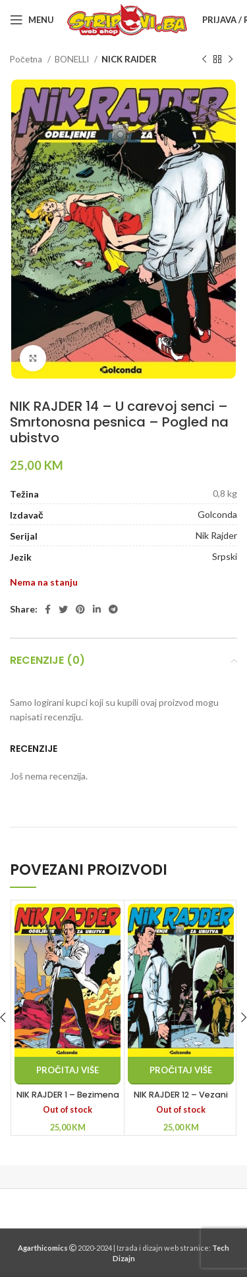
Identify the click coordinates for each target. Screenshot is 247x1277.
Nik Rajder (216, 535)
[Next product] (230, 59)
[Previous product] (204, 59)
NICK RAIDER (129, 59)
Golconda (217, 514)
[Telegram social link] (113, 609)
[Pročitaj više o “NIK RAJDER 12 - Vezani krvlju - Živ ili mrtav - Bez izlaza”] (181, 1070)
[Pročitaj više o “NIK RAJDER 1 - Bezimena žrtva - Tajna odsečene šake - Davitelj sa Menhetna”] (67, 1070)
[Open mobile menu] (32, 20)
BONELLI (73, 59)
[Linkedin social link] (97, 609)
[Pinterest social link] (80, 609)
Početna (27, 59)
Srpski (224, 556)
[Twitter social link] (63, 609)
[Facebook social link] (48, 609)
